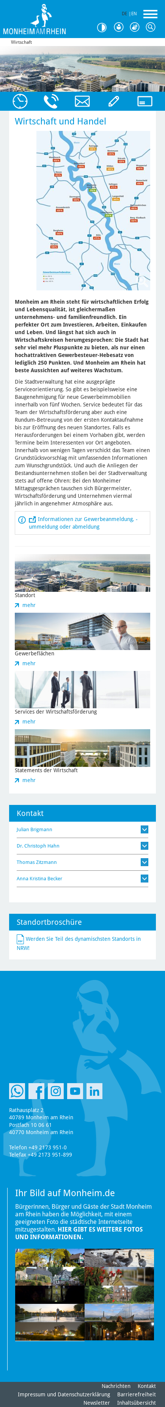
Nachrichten (116, 1386)
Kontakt (147, 1386)
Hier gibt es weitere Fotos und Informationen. (79, 1233)
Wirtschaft (21, 42)
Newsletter (96, 1403)
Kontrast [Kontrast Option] (104, 27)
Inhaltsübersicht (136, 1403)
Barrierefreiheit (136, 1394)
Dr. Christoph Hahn (38, 846)
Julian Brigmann (34, 829)
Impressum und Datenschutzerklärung (64, 1394)
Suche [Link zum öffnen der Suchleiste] (152, 27)
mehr (29, 605)
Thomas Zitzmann (37, 862)
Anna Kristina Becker (39, 878)
